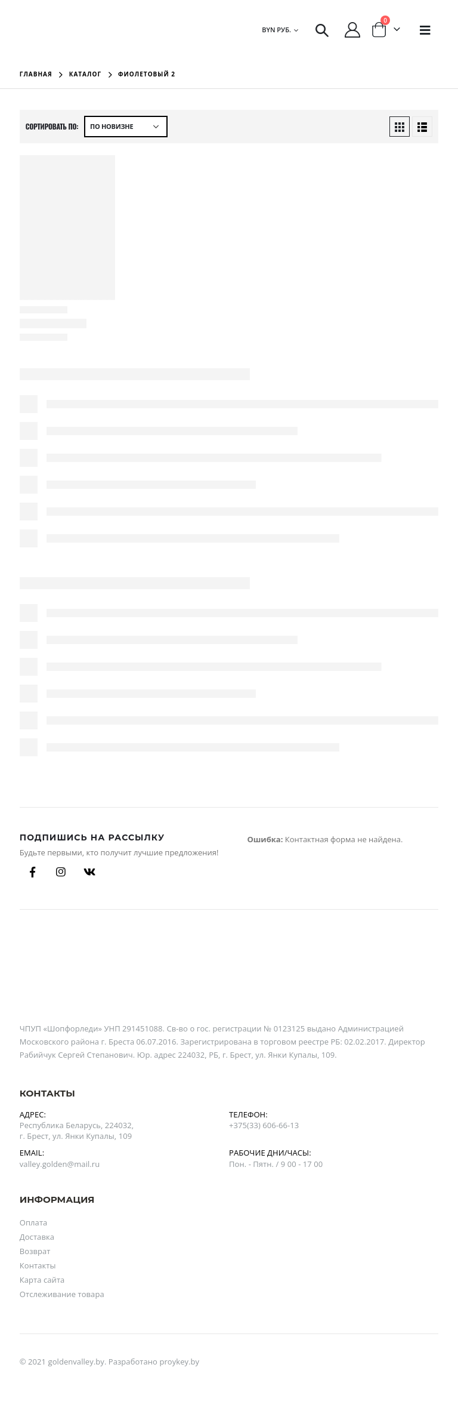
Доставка (37, 1236)
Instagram (61, 872)
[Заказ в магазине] (126, 126)
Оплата (34, 1222)
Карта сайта (42, 1279)
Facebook (33, 872)
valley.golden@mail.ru (60, 1164)
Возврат (35, 1251)
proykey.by (179, 1361)
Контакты (38, 1265)
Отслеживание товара (62, 1294)
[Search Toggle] (321, 30)
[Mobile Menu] (425, 30)
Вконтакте (89, 872)
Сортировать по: (52, 126)
